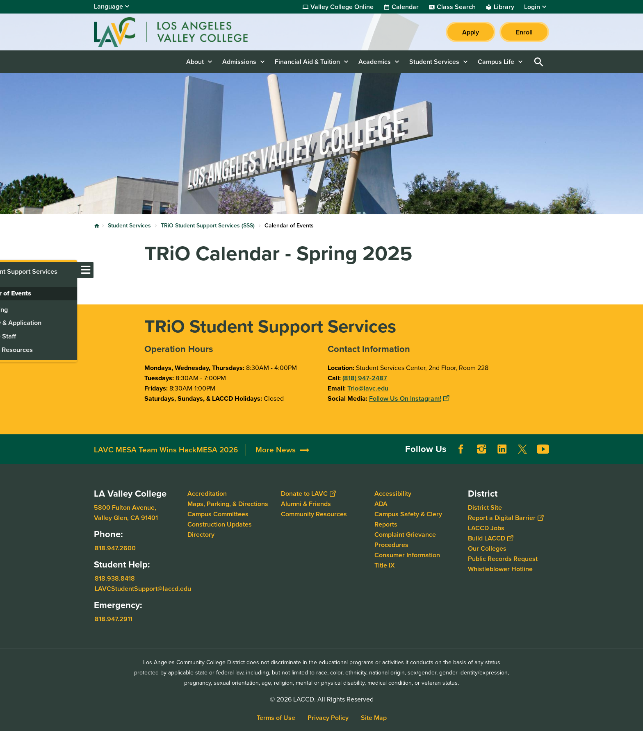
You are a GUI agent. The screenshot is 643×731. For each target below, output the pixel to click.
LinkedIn (502, 449)
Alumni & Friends (306, 504)
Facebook (461, 449)
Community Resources (314, 514)
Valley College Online (342, 6)
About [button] (195, 61)
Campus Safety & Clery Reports (408, 519)
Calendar (405, 6)
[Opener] (635, 446)
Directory (200, 534)
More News (275, 450)
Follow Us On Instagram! (409, 398)
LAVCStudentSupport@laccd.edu (143, 588)
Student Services (129, 225)
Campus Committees (218, 514)
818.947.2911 (113, 619)
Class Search (456, 6)
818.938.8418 (115, 578)
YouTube (543, 449)
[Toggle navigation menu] (8, 270)
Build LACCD (490, 538)
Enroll (524, 32)
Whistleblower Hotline (500, 569)
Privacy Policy (328, 717)
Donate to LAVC (308, 493)
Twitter (522, 449)
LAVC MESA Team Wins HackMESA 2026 (166, 450)
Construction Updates (219, 524)
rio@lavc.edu (369, 388)
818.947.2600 (115, 548)
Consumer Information (407, 555)
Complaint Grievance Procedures (405, 539)
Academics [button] (374, 61)
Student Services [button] (434, 61)
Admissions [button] (239, 61)
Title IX (384, 565)
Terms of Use (276, 717)
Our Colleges (487, 548)
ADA (381, 504)
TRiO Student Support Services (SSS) (208, 225)
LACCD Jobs (486, 528)
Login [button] (532, 6)
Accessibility (392, 493)
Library (504, 6)
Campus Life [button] (496, 61)
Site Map (374, 717)
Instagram (481, 449)
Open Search (539, 61)
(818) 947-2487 (364, 378)
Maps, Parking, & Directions (227, 504)
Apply (470, 32)
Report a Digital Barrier (505, 517)
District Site (485, 507)
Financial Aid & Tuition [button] (307, 61)
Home (97, 226)
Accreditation (207, 493)
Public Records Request (503, 558)
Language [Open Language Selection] (108, 6)
